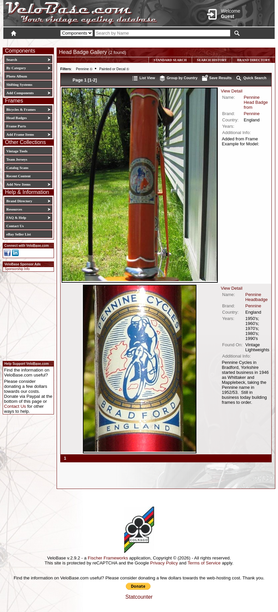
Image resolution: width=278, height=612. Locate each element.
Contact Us (15, 226)
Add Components (20, 93)
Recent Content (18, 176)
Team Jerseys (16, 159)
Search (11, 60)
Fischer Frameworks (108, 557)
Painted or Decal (112, 69)
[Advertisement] (26, 315)
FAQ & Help (16, 218)
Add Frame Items (20, 134)
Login (215, 42)
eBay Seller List (18, 234)
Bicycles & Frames (21, 109)
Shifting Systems (19, 84)
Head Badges (16, 118)
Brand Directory (19, 201)
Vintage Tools (16, 151)
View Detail (231, 90)
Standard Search (170, 60)
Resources (14, 209)
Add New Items (18, 184)
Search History (212, 60)
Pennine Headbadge (256, 297)
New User (237, 42)
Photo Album (16, 76)
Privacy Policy (164, 562)
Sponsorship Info (17, 269)
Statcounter (139, 597)
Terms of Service (203, 562)
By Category (16, 68)
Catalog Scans (17, 168)
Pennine (82, 69)
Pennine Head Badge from (256, 102)
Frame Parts (16, 126)
